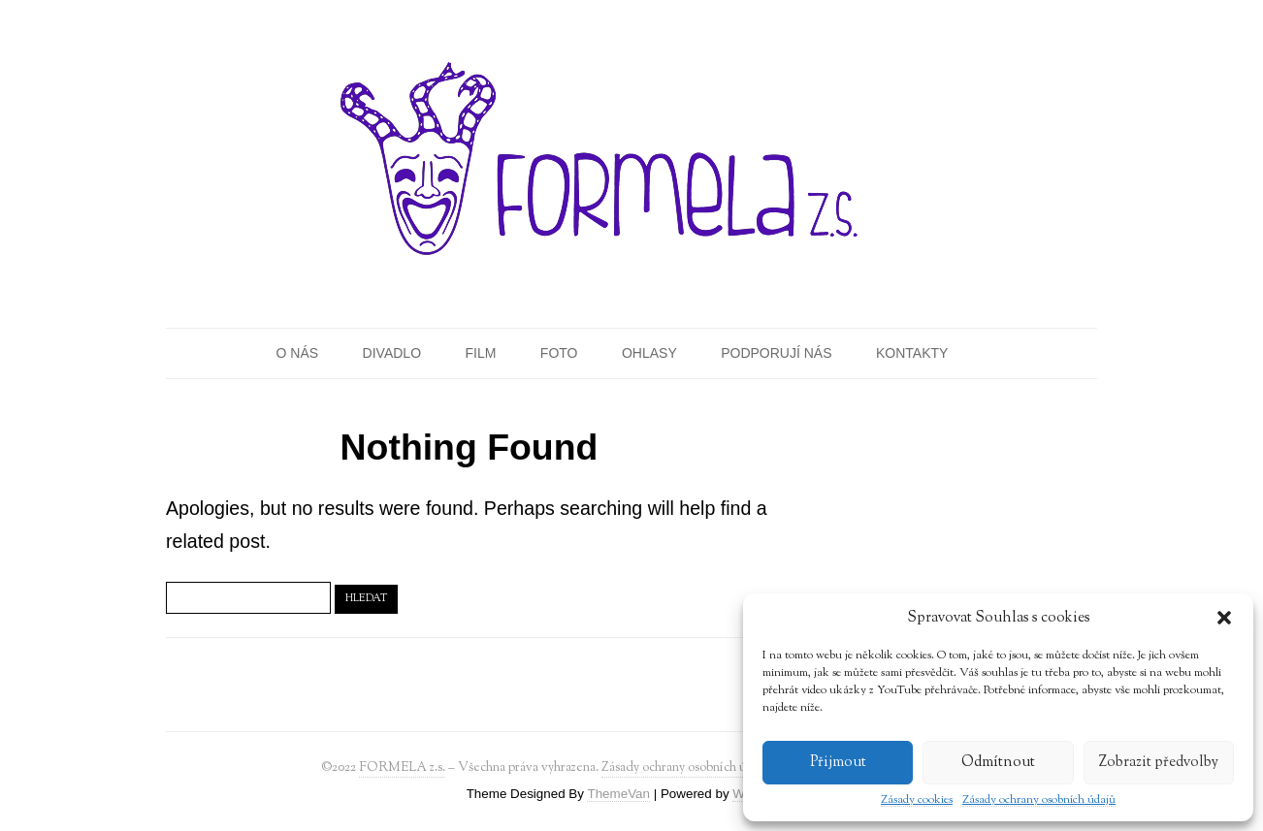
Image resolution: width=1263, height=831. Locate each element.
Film (480, 353)
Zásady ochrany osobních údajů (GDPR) (711, 767)
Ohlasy (649, 353)
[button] (1224, 617)
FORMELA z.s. (402, 767)
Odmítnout (998, 762)
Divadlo (392, 353)
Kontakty (912, 353)
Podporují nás (776, 353)
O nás (297, 353)
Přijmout (838, 762)
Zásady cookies (917, 800)
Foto (559, 353)
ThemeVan (618, 793)
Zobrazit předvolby (1158, 762)
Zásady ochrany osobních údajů (1039, 800)
